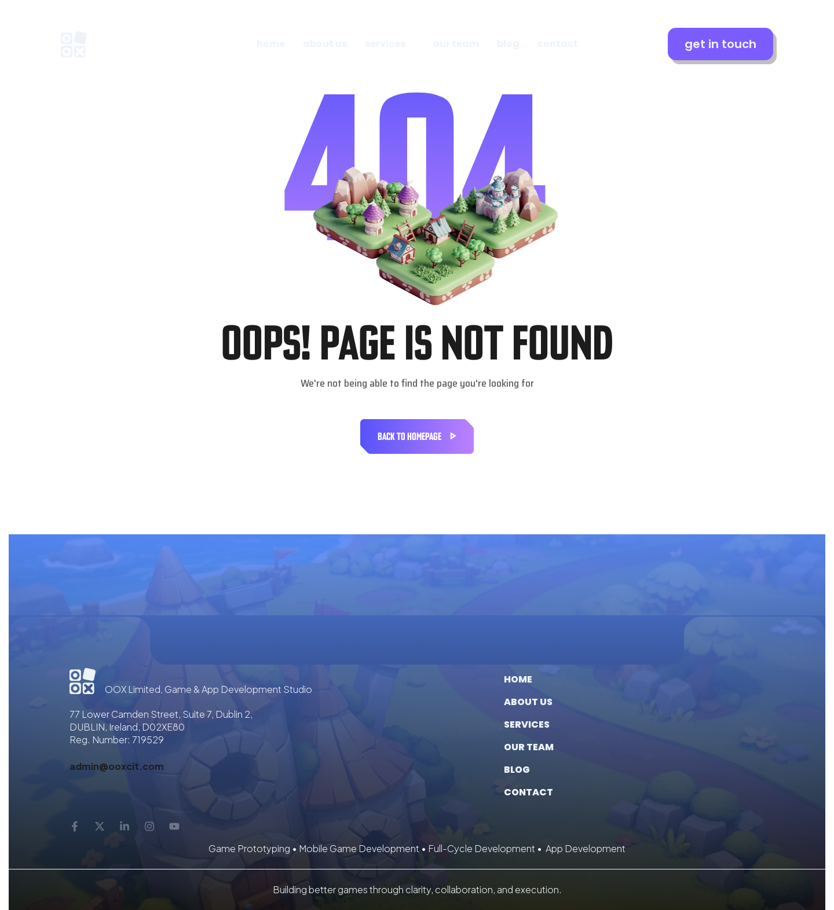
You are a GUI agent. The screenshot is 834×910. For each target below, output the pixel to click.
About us (528, 702)
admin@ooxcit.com (117, 766)
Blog (517, 769)
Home (518, 679)
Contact (528, 792)
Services (527, 724)
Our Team (529, 747)
